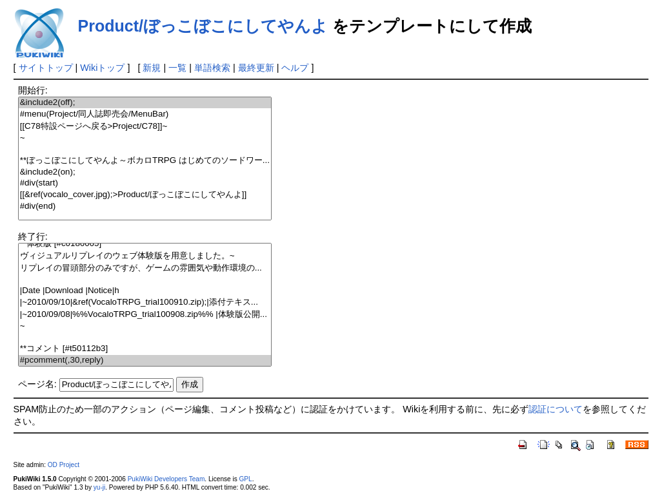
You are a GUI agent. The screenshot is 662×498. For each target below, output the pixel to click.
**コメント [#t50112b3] (145, 349)
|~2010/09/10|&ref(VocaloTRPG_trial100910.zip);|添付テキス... (145, 302)
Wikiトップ (102, 67)
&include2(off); (145, 102)
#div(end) (145, 206)
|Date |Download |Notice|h (145, 290)
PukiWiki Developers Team (166, 479)
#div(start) (145, 183)
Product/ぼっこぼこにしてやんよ (203, 26)
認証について (555, 409)
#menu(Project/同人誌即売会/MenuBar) (145, 114)
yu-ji (99, 487)
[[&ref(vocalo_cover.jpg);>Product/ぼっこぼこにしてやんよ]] (145, 195)
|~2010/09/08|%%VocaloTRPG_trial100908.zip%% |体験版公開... (145, 315)
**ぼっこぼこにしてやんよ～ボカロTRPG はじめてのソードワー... (145, 161)
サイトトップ (46, 67)
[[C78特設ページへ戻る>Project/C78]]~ (145, 126)
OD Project (63, 464)
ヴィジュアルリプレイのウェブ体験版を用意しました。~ (145, 256)
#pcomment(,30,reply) (145, 360)
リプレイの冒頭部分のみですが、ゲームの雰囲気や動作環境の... (145, 268)
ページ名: (37, 384)
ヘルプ (294, 67)
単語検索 (212, 67)
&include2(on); (145, 172)
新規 (152, 67)
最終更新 (256, 67)
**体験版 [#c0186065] (145, 244)
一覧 (177, 67)
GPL (245, 479)
